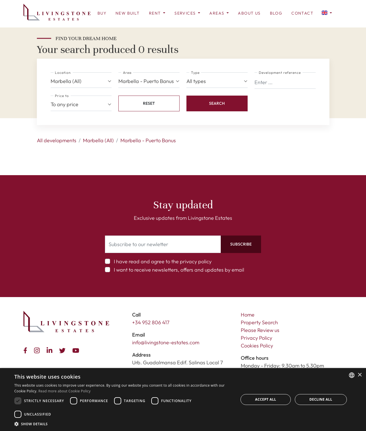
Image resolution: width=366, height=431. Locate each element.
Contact (302, 13)
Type (195, 72)
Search (217, 103)
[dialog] (183, 399)
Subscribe (241, 244)
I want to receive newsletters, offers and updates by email (179, 269)
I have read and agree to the (163, 261)
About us (249, 13)
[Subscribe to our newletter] (163, 244)
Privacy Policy (256, 338)
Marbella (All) (98, 140)
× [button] (359, 375)
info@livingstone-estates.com (165, 342)
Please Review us (260, 330)
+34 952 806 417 (151, 322)
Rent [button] (155, 13)
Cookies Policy (257, 345)
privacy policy (196, 261)
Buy (102, 13)
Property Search (259, 322)
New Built (128, 13)
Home (247, 314)
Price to (62, 96)
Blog (276, 13)
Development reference (280, 72)
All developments (56, 140)
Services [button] (185, 13)
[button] (326, 12)
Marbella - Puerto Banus (148, 140)
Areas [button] (217, 13)
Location (63, 72)
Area (127, 72)
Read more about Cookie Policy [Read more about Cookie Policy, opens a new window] (64, 391)
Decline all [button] (320, 399)
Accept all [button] (265, 399)
